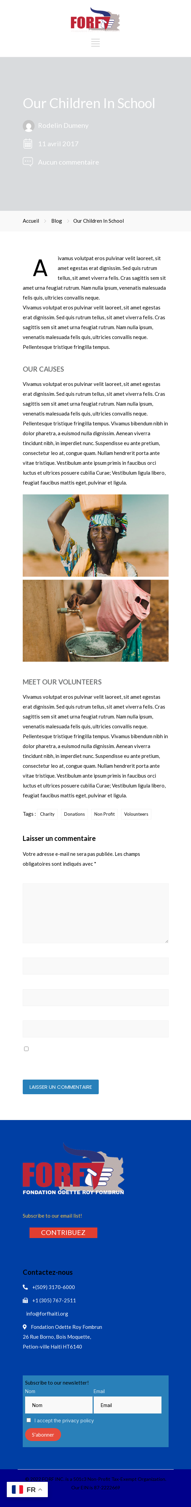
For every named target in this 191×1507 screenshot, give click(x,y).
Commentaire (39, 879)
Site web (32, 1016)
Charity (47, 814)
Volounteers (136, 814)
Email (99, 1391)
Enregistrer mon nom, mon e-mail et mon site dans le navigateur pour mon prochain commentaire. (94, 1061)
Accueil (31, 221)
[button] (63, 1232)
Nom (30, 953)
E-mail (31, 985)
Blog (56, 221)
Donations (74, 814)
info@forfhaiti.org (47, 1313)
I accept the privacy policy (60, 1420)
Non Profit (104, 814)
